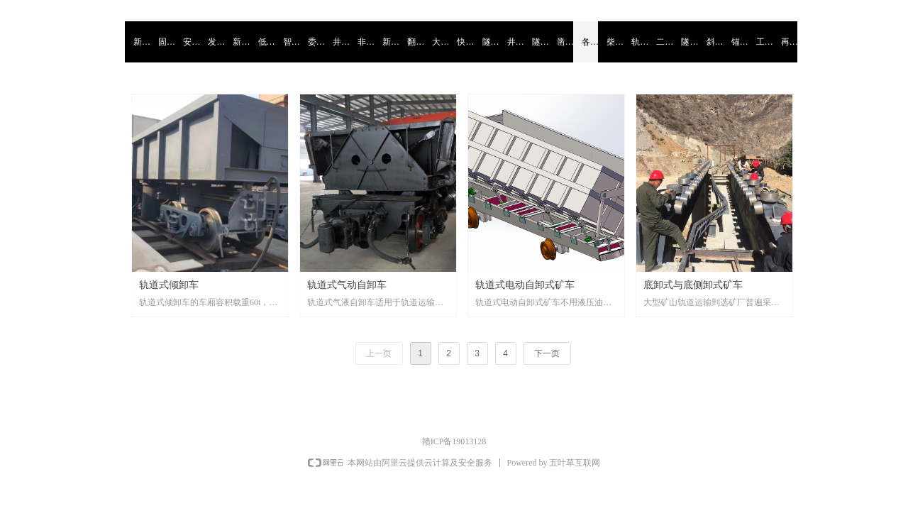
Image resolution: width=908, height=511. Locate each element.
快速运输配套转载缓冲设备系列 (465, 42)
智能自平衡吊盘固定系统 (291, 42)
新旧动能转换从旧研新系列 (141, 42)
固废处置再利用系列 (166, 42)
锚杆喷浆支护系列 (739, 42)
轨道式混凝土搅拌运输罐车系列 (639, 42)
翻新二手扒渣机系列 (415, 42)
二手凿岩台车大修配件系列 (664, 42)
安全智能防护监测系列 (191, 42)
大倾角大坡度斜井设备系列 (440, 42)
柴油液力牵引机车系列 (615, 42)
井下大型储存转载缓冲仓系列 (515, 42)
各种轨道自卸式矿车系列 (590, 42)
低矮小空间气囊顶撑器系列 (266, 42)
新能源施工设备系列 (390, 42)
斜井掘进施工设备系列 (715, 42)
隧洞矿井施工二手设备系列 (689, 42)
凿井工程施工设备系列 (565, 42)
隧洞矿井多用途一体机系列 (540, 42)
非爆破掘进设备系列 (366, 42)
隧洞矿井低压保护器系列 (490, 42)
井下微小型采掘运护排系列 (341, 42)
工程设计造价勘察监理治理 (764, 42)
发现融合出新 (216, 42)
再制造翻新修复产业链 (789, 42)
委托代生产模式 (316, 42)
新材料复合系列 (241, 42)
